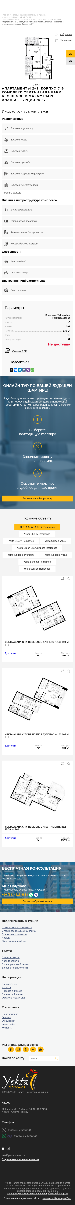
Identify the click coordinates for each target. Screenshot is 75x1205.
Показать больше (11, 192)
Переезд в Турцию (12, 991)
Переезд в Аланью (12, 994)
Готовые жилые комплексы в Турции (28, 15)
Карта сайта (8, 1024)
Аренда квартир (10, 961)
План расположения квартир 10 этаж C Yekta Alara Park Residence (31, 19)
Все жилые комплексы (14, 934)
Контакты (7, 1027)
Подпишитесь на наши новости (20, 1159)
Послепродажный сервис (16, 964)
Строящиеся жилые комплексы (19, 931)
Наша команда (10, 1014)
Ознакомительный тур (14, 941)
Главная (5, 15)
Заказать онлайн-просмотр (37, 498)
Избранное (66, 34)
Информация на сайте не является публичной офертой (37, 1193)
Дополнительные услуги (15, 967)
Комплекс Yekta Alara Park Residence (18, 17)
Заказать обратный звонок (37, 901)
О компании (8, 1021)
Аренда (6, 937)
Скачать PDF (19, 351)
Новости (6, 987)
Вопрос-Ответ (9, 984)
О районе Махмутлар (13, 997)
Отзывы (6, 1017)
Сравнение (66, 40)
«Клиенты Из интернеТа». (57, 1198)
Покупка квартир (11, 957)
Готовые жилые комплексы (17, 927)
